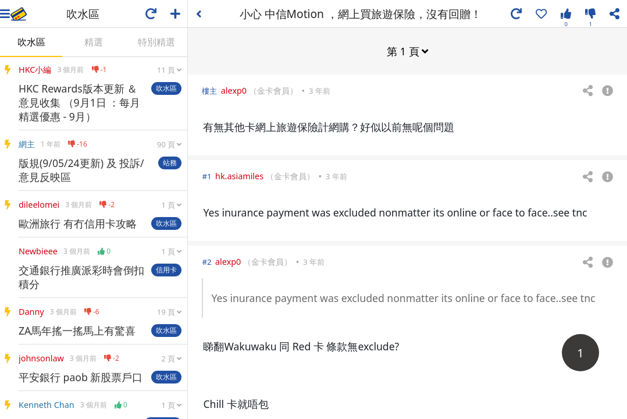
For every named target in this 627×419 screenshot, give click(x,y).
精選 (93, 41)
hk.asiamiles (239, 175)
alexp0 (234, 89)
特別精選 (156, 41)
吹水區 (31, 41)
